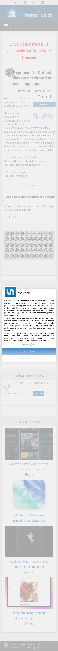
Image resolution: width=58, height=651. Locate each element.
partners (25, 301)
